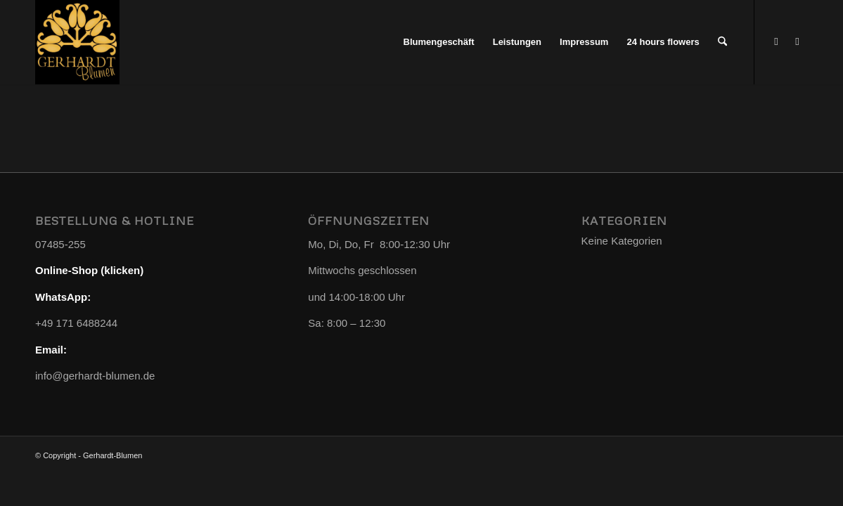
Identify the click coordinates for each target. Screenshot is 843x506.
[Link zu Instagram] (797, 41)
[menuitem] (439, 42)
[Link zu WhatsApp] (776, 41)
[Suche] (722, 42)
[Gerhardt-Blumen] (77, 42)
